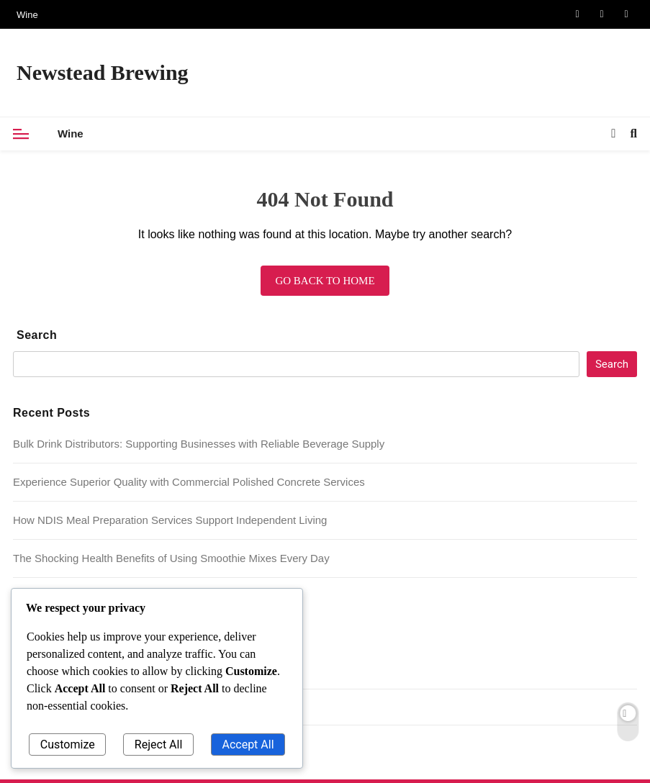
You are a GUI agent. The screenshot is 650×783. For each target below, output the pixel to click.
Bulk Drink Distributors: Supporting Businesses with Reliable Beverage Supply (198, 444)
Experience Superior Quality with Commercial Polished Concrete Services (189, 482)
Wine (27, 14)
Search (37, 335)
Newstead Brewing (103, 72)
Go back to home (324, 280)
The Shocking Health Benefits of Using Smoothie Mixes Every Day (171, 558)
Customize (67, 744)
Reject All (158, 744)
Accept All (248, 744)
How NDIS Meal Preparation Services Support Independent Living (170, 520)
